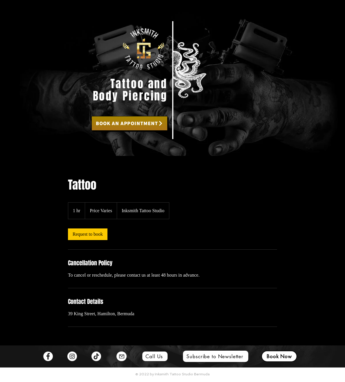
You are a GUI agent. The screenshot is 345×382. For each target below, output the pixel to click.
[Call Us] (155, 356)
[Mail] (121, 356)
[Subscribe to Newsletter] (215, 356)
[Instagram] (72, 356)
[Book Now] (279, 356)
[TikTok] (96, 356)
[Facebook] (48, 356)
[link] (87, 234)
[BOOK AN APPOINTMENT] (129, 123)
